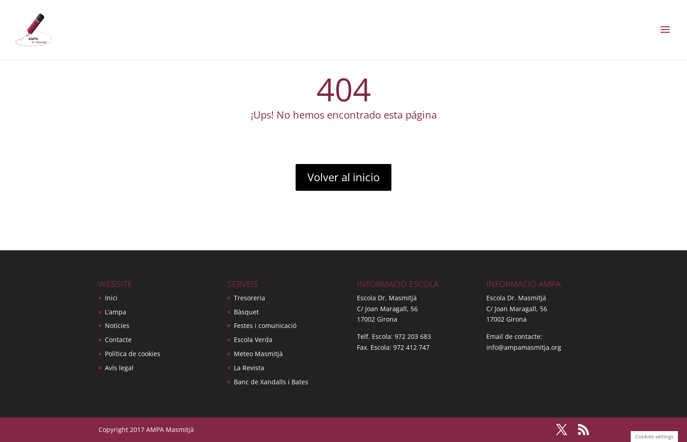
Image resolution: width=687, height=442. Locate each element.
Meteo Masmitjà (258, 353)
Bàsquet (246, 312)
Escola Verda (253, 339)
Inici (111, 297)
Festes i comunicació (265, 325)
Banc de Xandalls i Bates (271, 381)
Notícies (117, 325)
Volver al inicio (343, 176)
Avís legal (119, 367)
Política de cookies (132, 353)
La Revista (249, 367)
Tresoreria (249, 297)
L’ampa (115, 312)
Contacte (118, 339)
